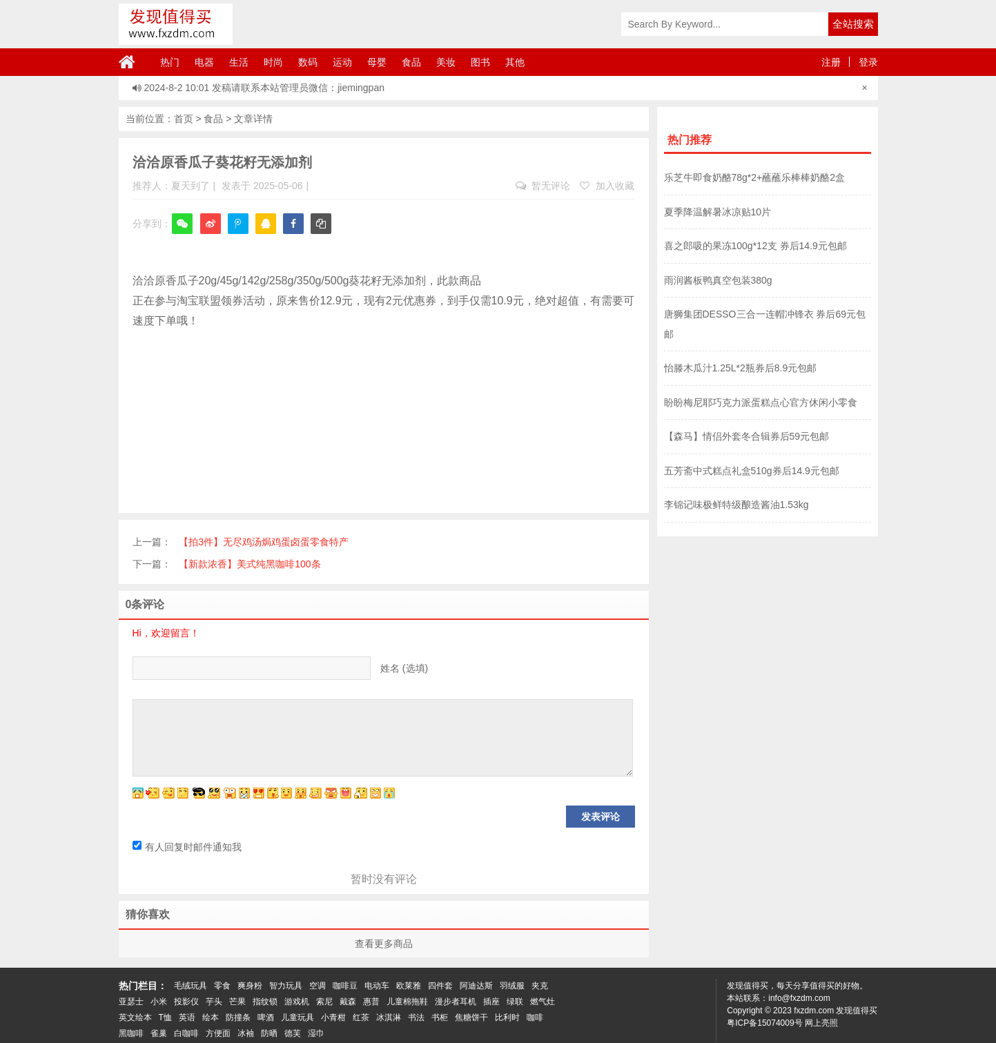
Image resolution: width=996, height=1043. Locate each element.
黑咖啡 (131, 1033)
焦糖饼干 (471, 1017)
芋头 (214, 1001)
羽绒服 (512, 986)
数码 (308, 62)
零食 (222, 986)
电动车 (376, 986)
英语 (187, 1017)
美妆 (446, 62)
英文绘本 (135, 1017)
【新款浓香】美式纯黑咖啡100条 (249, 563)
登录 (868, 62)
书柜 (439, 1017)
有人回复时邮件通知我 (187, 846)
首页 (183, 118)
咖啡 (535, 1017)
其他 (515, 62)
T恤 (165, 1017)
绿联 (515, 1001)
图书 (480, 62)
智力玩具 (285, 986)
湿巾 (316, 1033)
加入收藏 (607, 185)
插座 (491, 1001)
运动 (342, 62)
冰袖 (245, 1033)
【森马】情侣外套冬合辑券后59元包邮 (747, 436)
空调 (317, 986)
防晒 (269, 1033)
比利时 (507, 1017)
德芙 (292, 1033)
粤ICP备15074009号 (764, 1023)
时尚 (273, 62)
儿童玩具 (297, 1017)
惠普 (371, 1001)
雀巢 (158, 1033)
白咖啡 (186, 1033)
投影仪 (186, 1001)
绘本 (210, 1017)
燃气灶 (542, 1001)
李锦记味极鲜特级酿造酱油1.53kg (736, 504)
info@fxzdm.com (799, 998)
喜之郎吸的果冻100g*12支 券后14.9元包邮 (755, 245)
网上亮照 (821, 1023)
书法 (416, 1017)
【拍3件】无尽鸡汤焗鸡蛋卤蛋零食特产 (264, 541)
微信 (182, 233)
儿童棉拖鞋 (407, 1001)
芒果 (237, 1001)
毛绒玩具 (190, 986)
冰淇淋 (388, 1017)
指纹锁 (265, 1001)
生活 (238, 62)
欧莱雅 (408, 986)
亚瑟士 (131, 1001)
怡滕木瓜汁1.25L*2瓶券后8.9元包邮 (740, 367)
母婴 (377, 62)
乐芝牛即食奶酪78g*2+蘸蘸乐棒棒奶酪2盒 (755, 177)
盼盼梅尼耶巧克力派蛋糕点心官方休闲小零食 (760, 402)
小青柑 (333, 1017)
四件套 (440, 986)
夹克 (539, 986)
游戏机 (296, 1001)
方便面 (218, 1033)
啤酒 (265, 1017)
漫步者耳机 (455, 1001)
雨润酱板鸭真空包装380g (718, 280)
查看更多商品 (384, 943)
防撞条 (238, 1017)
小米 (158, 1001)
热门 (169, 62)
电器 (204, 62)
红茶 (361, 1017)
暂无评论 (543, 185)
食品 (411, 62)
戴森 (348, 1001)
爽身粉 (249, 986)
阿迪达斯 (476, 986)
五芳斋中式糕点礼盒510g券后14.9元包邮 (751, 470)
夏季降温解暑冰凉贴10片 (718, 211)
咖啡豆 (345, 986)
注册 (831, 62)
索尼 (324, 1001)
